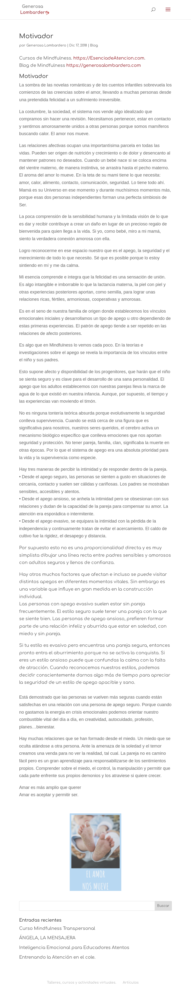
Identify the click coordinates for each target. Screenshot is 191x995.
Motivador (36, 36)
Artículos (131, 982)
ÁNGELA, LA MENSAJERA (47, 937)
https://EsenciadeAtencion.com (108, 58)
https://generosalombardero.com (103, 65)
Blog (94, 45)
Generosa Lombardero (46, 45)
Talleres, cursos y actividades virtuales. (81, 982)
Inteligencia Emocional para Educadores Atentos (74, 947)
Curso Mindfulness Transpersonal (57, 928)
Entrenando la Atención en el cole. (57, 957)
